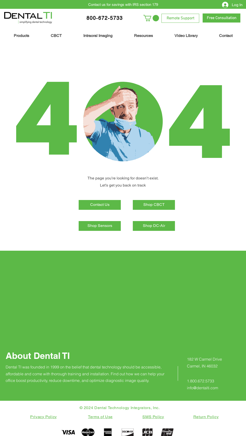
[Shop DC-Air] (154, 226)
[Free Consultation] (221, 18)
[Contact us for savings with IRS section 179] (123, 4)
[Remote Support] (180, 18)
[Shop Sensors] (100, 226)
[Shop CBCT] (154, 205)
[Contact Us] (100, 205)
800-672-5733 (104, 18)
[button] (151, 18)
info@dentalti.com (202, 387)
